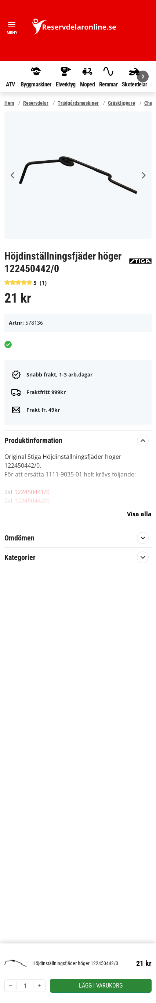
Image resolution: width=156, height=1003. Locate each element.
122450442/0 (32, 501)
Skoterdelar (134, 76)
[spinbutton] (25, 985)
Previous (13, 175)
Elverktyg (66, 76)
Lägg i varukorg (101, 985)
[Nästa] (143, 76)
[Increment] (39, 986)
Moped (87, 76)
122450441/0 (32, 492)
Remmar (108, 76)
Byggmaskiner (36, 76)
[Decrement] (11, 986)
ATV (10, 76)
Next (143, 175)
